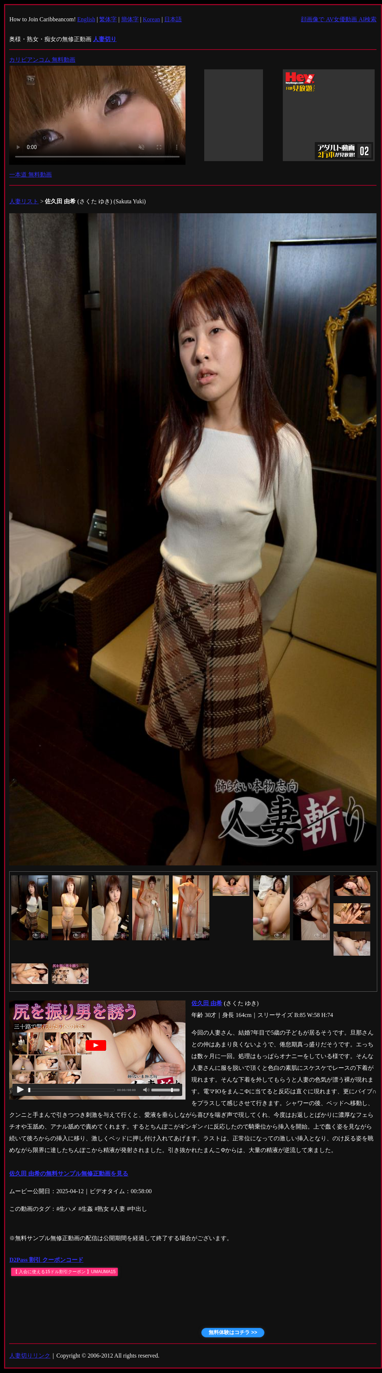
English (86, 19)
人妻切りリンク (29, 1355)
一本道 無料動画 (30, 174)
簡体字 (130, 19)
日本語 (173, 19)
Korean (151, 19)
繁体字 (108, 19)
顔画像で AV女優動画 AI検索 (338, 19)
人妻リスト (24, 201)
